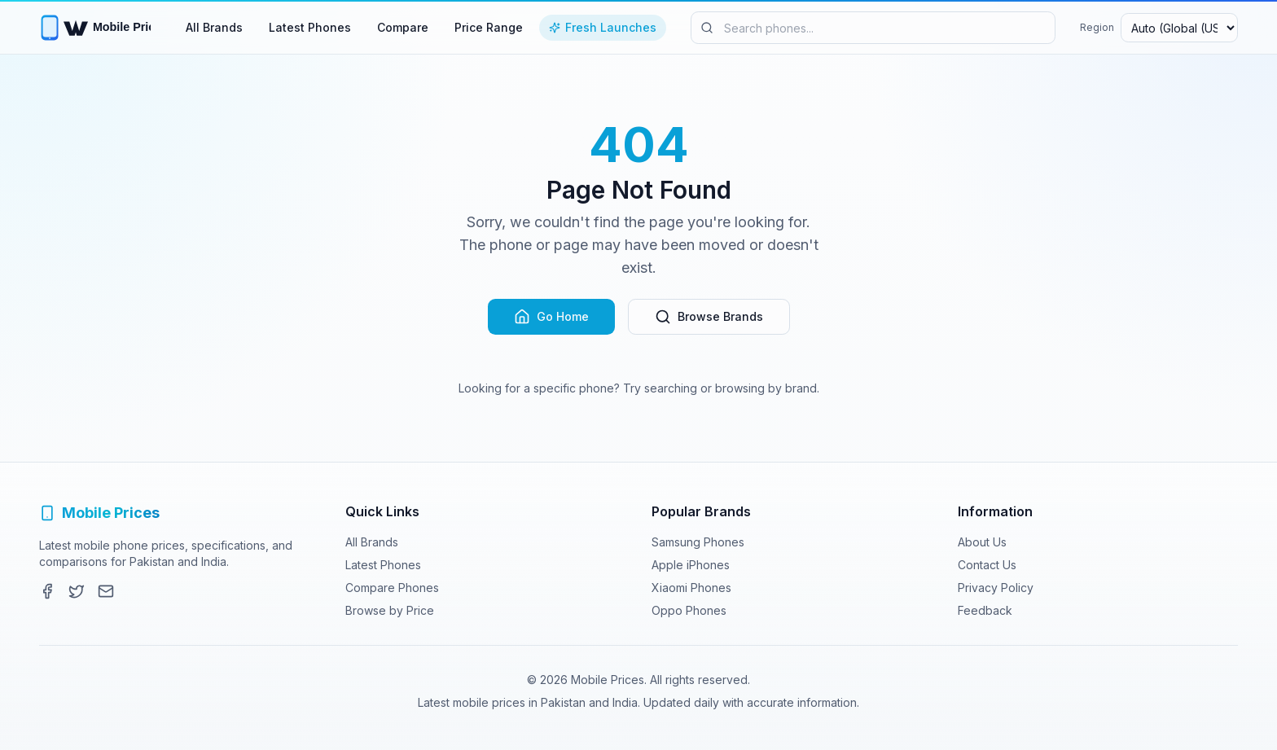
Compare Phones (392, 587)
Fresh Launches (602, 27)
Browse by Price (389, 610)
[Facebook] (47, 591)
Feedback (985, 610)
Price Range (488, 27)
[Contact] (106, 591)
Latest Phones (310, 27)
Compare (402, 27)
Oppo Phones (689, 610)
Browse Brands (709, 317)
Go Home (551, 317)
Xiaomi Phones (691, 587)
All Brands (214, 27)
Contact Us (987, 565)
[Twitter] (76, 591)
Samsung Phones (698, 542)
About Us (982, 542)
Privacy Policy (995, 587)
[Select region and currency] (1179, 27)
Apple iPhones (691, 565)
